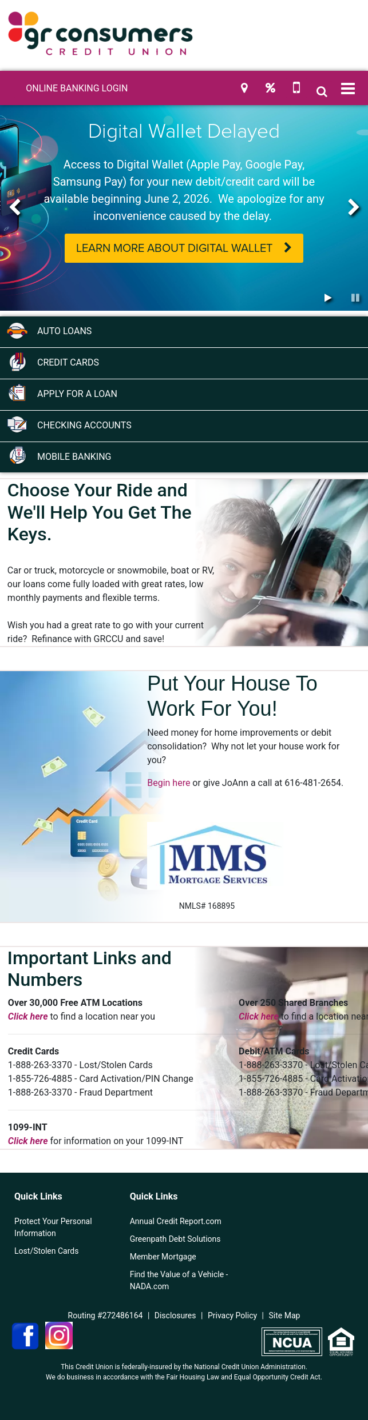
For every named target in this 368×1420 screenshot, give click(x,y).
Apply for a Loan (61, 393)
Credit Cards (52, 361)
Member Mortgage (163, 1256)
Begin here (168, 782)
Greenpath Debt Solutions (175, 1238)
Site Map (284, 1315)
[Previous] (14, 208)
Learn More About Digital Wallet (174, 248)
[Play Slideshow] (328, 298)
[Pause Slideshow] (355, 298)
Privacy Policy (232, 1315)
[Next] (353, 208)
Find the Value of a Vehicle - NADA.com (179, 1280)
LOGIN (77, 88)
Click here (28, 1016)
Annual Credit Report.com (175, 1221)
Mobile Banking (59, 456)
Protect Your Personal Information (53, 1227)
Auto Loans (49, 330)
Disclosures (175, 1315)
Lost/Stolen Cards (46, 1250)
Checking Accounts (69, 424)
